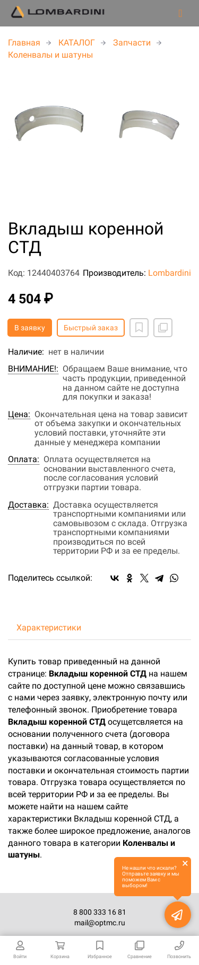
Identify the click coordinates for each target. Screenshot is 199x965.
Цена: (19, 414)
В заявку (29, 327)
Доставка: (28, 505)
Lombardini (169, 273)
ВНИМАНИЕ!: (33, 369)
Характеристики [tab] (48, 628)
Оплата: (23, 459)
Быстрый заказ (91, 327)
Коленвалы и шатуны (50, 55)
